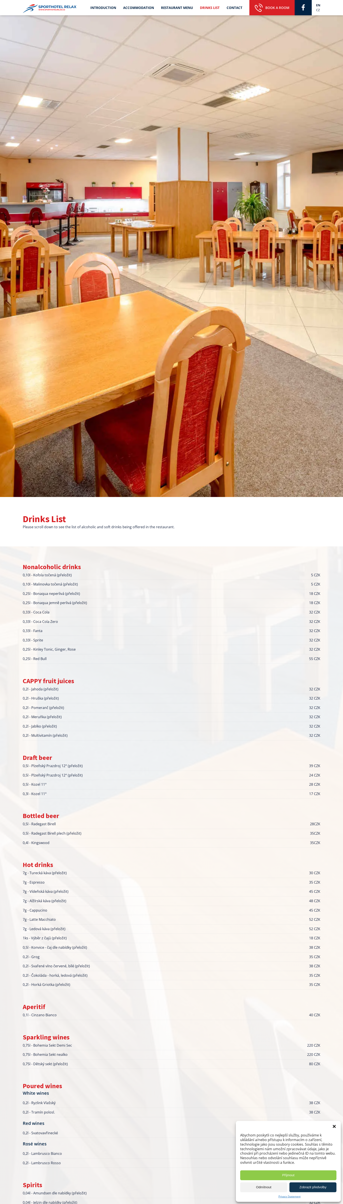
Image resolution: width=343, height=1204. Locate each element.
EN (318, 5)
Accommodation (138, 7)
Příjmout (288, 1175)
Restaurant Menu (177, 7)
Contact (234, 7)
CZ (318, 10)
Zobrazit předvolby (312, 1187)
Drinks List (210, 7)
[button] (334, 1126)
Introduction (103, 7)
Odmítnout (263, 1187)
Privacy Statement (289, 1196)
